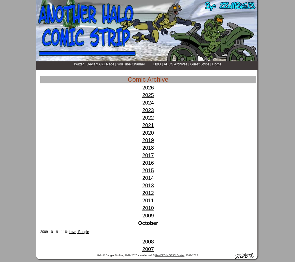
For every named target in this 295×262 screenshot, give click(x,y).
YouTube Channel (131, 64)
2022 (148, 118)
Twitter (78, 64)
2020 (148, 133)
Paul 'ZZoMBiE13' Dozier (169, 255)
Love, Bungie (79, 232)
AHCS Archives (175, 64)
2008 (148, 242)
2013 (148, 185)
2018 (148, 148)
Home (217, 64)
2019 (148, 140)
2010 (148, 208)
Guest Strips (199, 64)
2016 (148, 163)
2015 (148, 170)
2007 (148, 249)
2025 (148, 95)
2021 (148, 125)
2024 (148, 103)
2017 (148, 155)
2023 (148, 110)
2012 (148, 193)
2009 (148, 216)
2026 (148, 88)
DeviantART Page (101, 64)
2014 (148, 178)
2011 (148, 201)
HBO (157, 64)
